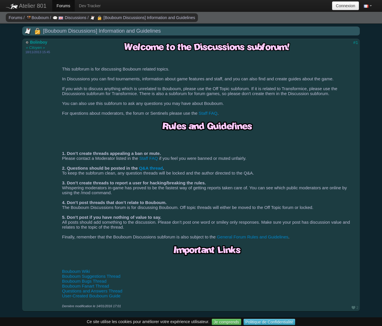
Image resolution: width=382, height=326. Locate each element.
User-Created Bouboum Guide (91, 295)
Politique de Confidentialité (269, 322)
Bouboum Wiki (76, 271)
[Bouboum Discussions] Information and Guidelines (142, 17)
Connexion (345, 5)
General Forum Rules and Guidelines (253, 236)
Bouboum (38, 17)
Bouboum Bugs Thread (84, 281)
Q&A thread (151, 168)
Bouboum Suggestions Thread (91, 276)
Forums (63, 5)
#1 (355, 42)
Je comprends (226, 322)
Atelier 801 (26, 6)
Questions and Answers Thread (92, 290)
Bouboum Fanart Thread (85, 286)
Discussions (70, 17)
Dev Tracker (90, 5)
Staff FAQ (208, 113)
